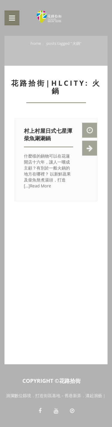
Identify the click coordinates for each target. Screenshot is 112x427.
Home (35, 43)
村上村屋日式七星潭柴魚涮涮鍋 (48, 135)
